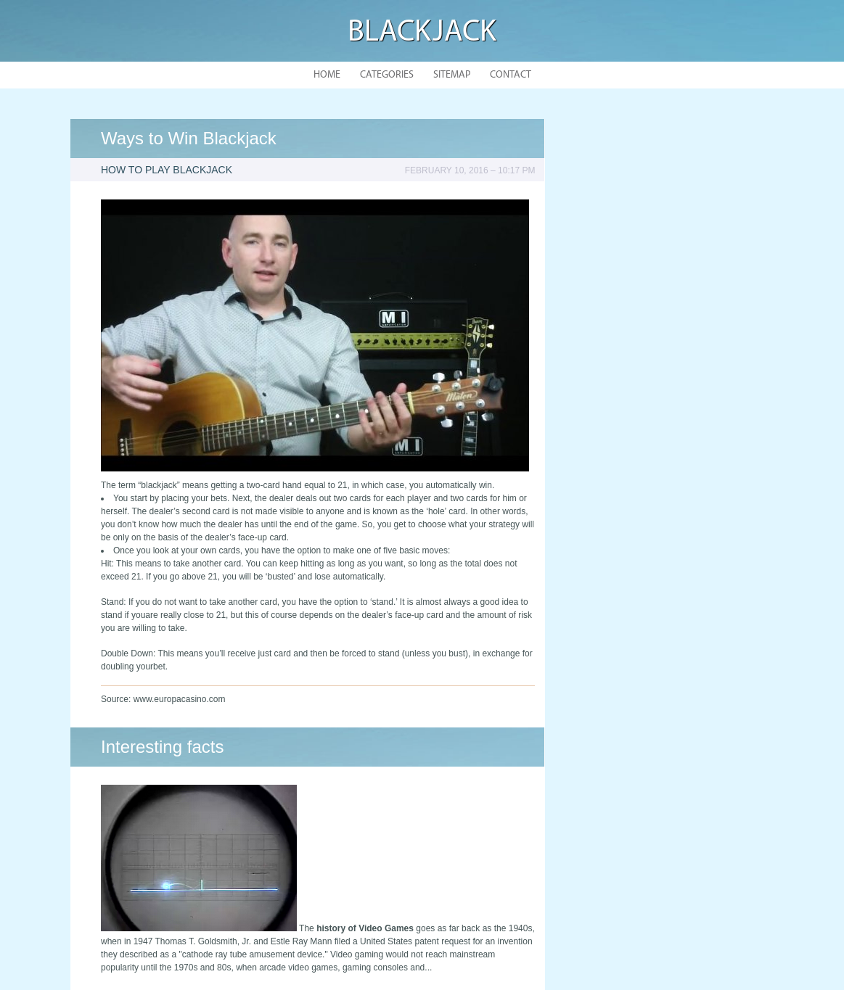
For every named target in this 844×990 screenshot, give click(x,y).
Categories (387, 75)
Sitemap (451, 75)
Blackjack (422, 33)
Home (327, 75)
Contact (510, 75)
